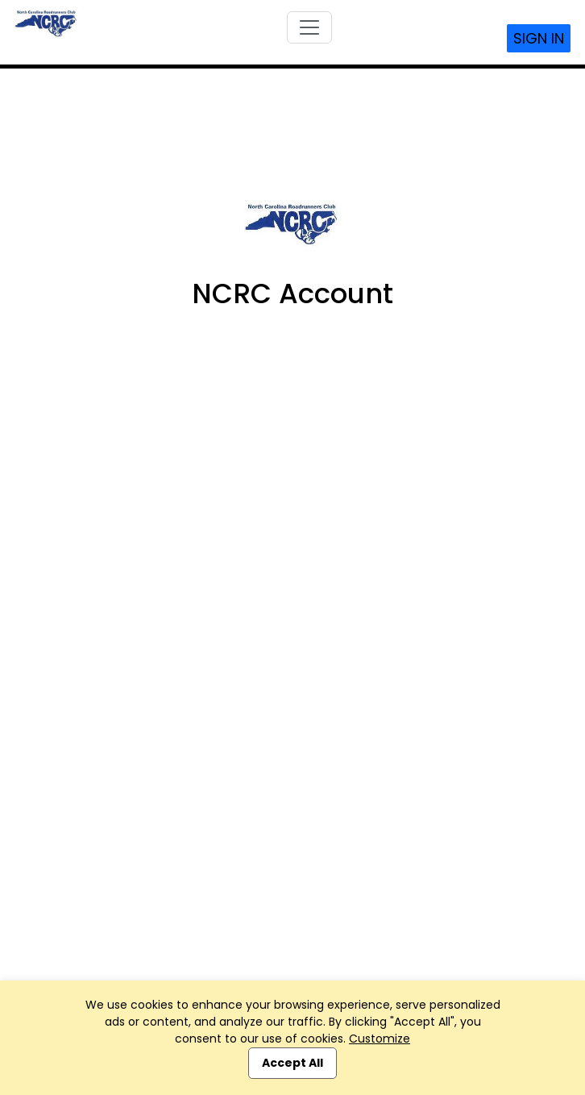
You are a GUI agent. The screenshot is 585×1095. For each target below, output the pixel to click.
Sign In (538, 38)
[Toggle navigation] (309, 27)
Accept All (292, 1063)
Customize (379, 1038)
